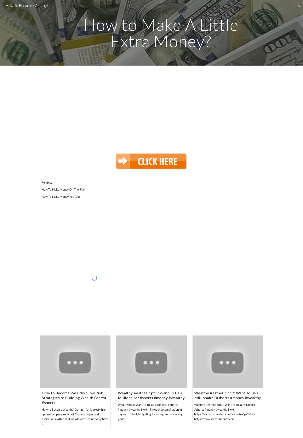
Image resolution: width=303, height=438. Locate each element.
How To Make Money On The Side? (64, 189)
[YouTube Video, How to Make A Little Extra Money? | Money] (151, 107)
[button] (298, 5)
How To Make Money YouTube (61, 196)
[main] (161, 33)
